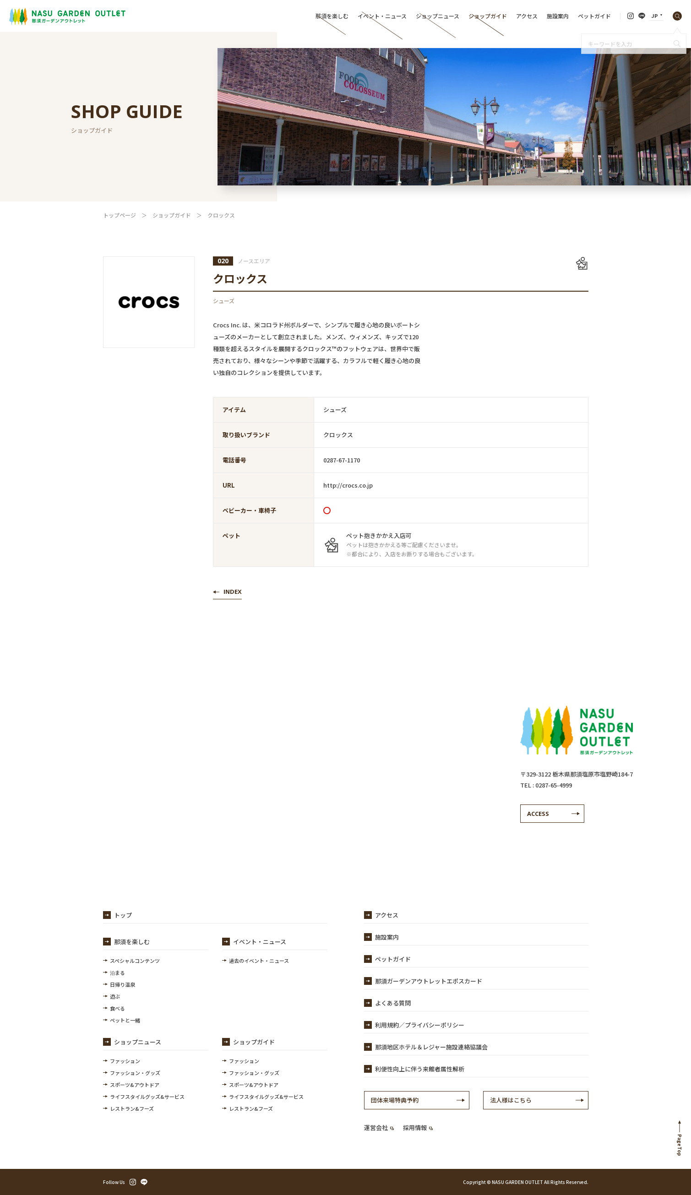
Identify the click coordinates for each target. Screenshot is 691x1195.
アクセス (527, 16)
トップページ (119, 215)
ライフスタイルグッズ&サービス (147, 1096)
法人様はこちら (511, 1100)
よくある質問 (393, 1003)
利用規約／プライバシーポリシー (419, 1025)
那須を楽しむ (332, 16)
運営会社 (379, 1127)
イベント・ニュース (382, 16)
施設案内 (558, 16)
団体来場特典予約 (395, 1100)
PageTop (679, 1145)
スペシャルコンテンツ (135, 960)
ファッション (125, 1061)
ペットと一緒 (125, 1020)
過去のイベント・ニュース (259, 960)
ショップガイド (487, 16)
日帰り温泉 (122, 984)
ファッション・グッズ (135, 1072)
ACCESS (538, 813)
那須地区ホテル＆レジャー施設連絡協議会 (431, 1047)
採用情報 (418, 1127)
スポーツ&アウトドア (134, 1084)
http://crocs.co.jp (348, 485)
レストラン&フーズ (132, 1108)
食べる (117, 1008)
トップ (123, 915)
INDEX (232, 591)
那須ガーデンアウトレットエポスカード (428, 981)
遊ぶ (115, 996)
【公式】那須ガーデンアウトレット (67, 16)
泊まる (117, 972)
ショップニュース (437, 16)
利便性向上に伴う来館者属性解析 (419, 1069)
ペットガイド (594, 16)
